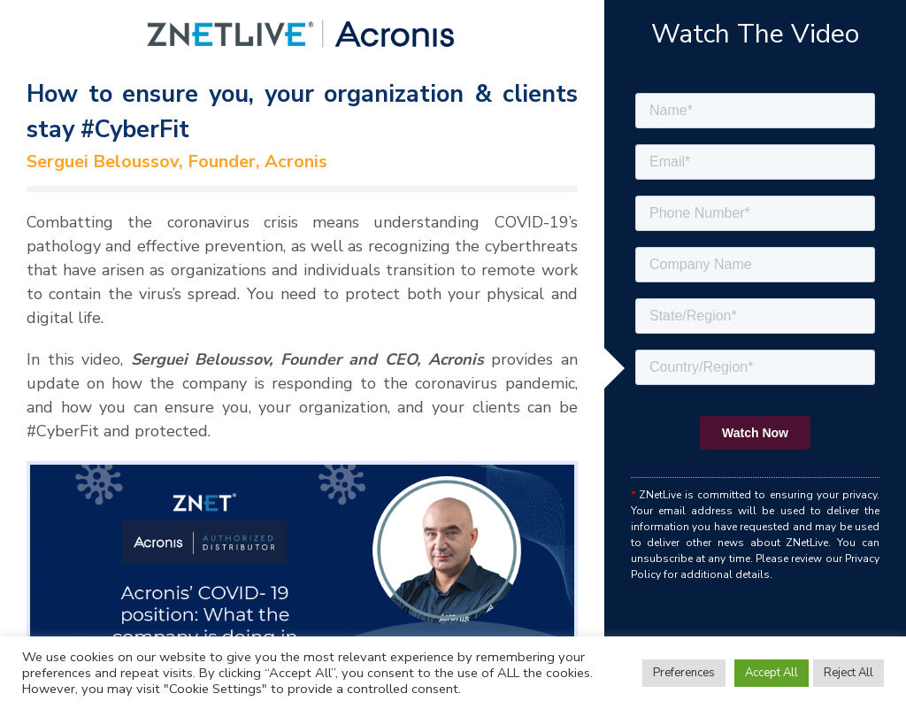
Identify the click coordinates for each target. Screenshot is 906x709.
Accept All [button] (771, 673)
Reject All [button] (848, 673)
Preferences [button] (684, 673)
